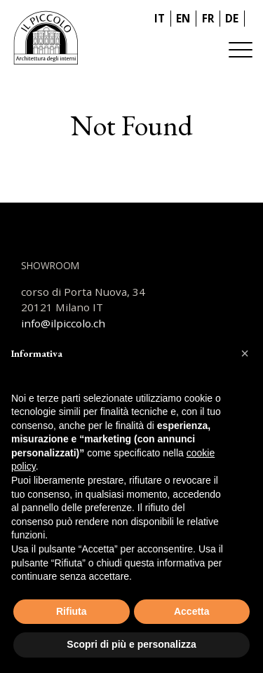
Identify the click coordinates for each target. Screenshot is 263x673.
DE (231, 18)
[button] (245, 353)
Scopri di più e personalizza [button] (131, 644)
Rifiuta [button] (71, 611)
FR (208, 18)
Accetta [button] (192, 611)
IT (159, 18)
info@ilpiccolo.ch (63, 323)
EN (183, 18)
